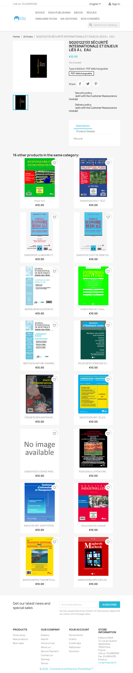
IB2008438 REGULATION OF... (40, 309)
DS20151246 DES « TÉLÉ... (93, 200)
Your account (79, 629)
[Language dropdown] (96, 4)
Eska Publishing (59, 12)
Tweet (88, 84)
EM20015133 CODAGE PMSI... (40, 471)
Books (40, 12)
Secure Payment (50, 651)
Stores (44, 663)
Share (80, 84)
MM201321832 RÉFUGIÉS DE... (93, 579)
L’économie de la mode (93, 525)
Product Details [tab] (85, 131)
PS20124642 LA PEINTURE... (93, 471)
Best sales (18, 643)
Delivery (45, 635)
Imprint (44, 639)
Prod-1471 (40, 200)
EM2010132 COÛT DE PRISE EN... (93, 255)
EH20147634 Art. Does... (93, 309)
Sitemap (45, 659)
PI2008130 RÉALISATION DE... (40, 417)
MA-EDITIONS (69, 18)
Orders (73, 639)
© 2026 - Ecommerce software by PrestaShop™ (66, 669)
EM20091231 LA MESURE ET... (39, 255)
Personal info (76, 635)
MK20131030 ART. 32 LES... (93, 417)
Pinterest (96, 84)
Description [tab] (83, 125)
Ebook (78, 12)
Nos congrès (90, 18)
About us (46, 647)
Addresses (75, 647)
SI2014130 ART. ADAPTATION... (39, 525)
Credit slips (75, 643)
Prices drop (19, 635)
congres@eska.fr (107, 662)
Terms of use (48, 643)
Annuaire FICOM (46, 18)
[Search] (104, 25)
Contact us (47, 655)
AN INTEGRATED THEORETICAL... (40, 579)
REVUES (92, 12)
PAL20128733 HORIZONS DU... (93, 363)
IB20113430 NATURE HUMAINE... (39, 363)
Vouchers (74, 651)
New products (20, 639)
